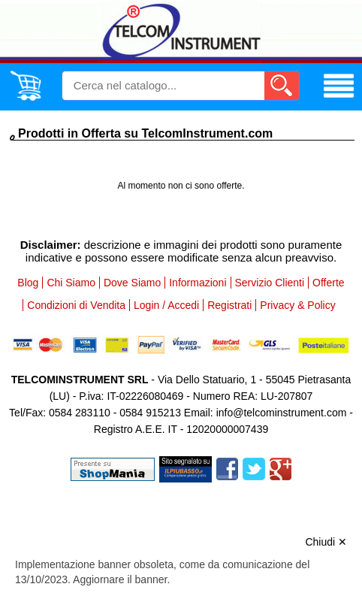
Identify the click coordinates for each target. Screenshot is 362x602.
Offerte (328, 283)
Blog (27, 283)
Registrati (229, 305)
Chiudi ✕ (326, 542)
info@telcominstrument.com (281, 413)
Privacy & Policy (297, 305)
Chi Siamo (71, 283)
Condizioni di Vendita (76, 305)
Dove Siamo (132, 283)
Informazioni (197, 283)
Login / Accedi (166, 305)
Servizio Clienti (270, 283)
